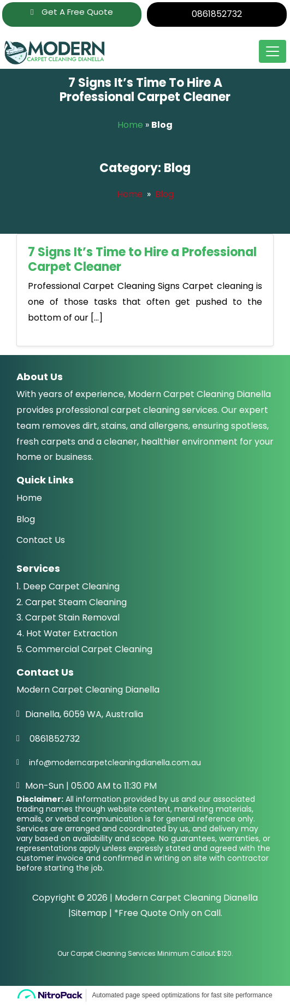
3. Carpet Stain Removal (68, 617)
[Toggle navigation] (272, 51)
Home (130, 125)
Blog (164, 194)
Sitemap (89, 913)
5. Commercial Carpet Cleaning (84, 649)
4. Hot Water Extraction (66, 633)
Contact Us (40, 540)
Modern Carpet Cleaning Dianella (186, 897)
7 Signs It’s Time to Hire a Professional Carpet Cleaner (142, 259)
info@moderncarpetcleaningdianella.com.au (115, 762)
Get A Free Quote (72, 11)
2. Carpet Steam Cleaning (71, 602)
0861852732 (217, 14)
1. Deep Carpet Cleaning (68, 586)
